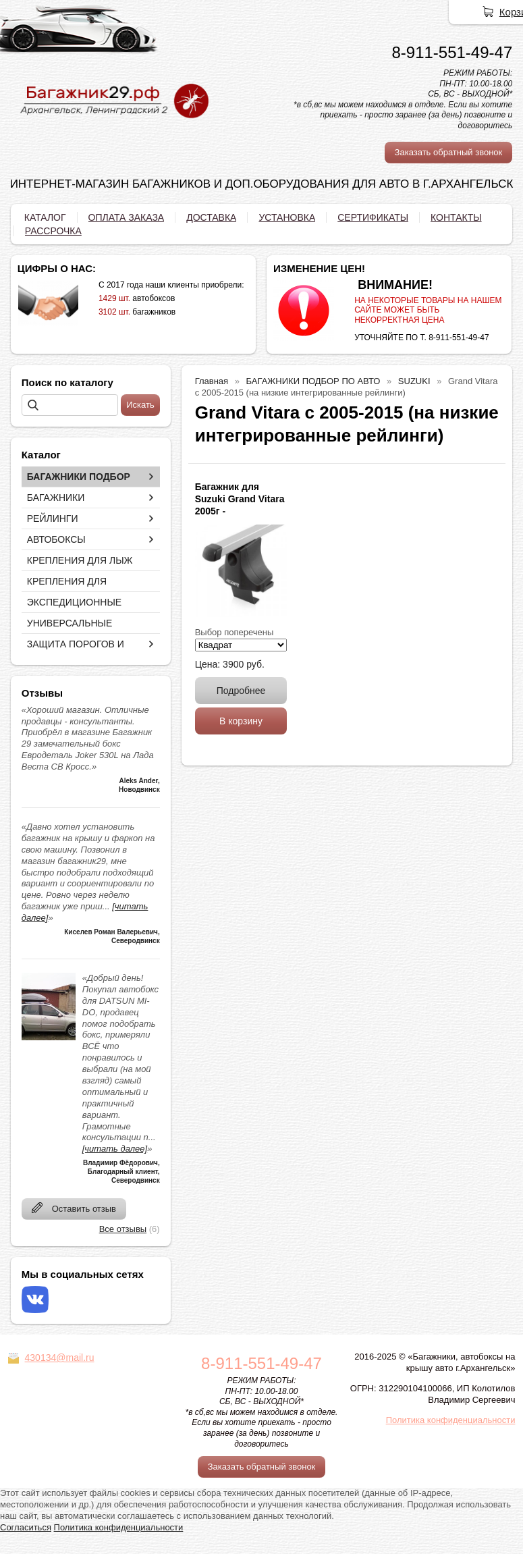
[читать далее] (114, 1149)
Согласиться (25, 1527)
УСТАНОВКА (286, 217)
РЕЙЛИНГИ (52, 518)
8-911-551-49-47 (451, 52)
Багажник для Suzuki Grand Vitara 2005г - (240, 498)
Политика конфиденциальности (451, 1420)
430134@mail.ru (59, 1357)
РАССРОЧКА (53, 230)
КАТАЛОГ (45, 217)
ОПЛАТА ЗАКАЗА (126, 217)
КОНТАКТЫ (456, 217)
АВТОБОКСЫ (56, 539)
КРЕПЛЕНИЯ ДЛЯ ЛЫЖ (80, 560)
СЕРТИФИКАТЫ (372, 217)
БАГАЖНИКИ (56, 497)
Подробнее (241, 690)
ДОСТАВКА (211, 217)
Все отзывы (122, 1229)
